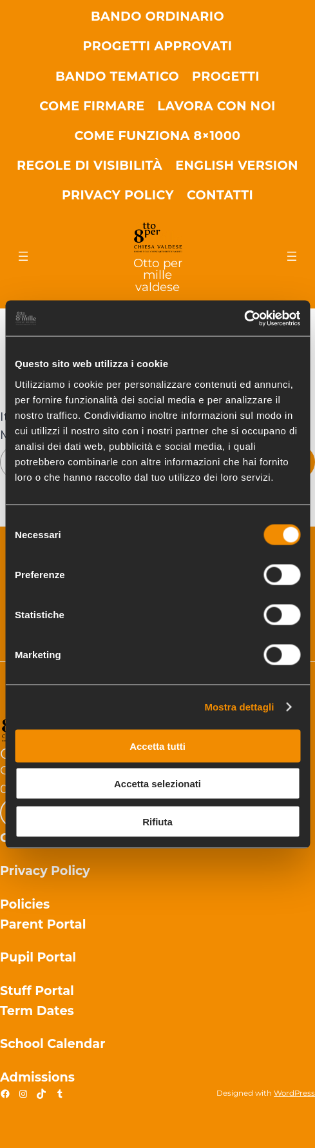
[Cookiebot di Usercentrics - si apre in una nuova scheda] (243, 318)
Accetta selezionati (157, 783)
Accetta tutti (157, 745)
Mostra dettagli (239, 706)
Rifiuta (157, 821)
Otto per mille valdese (157, 275)
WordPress (294, 1093)
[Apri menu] (23, 256)
